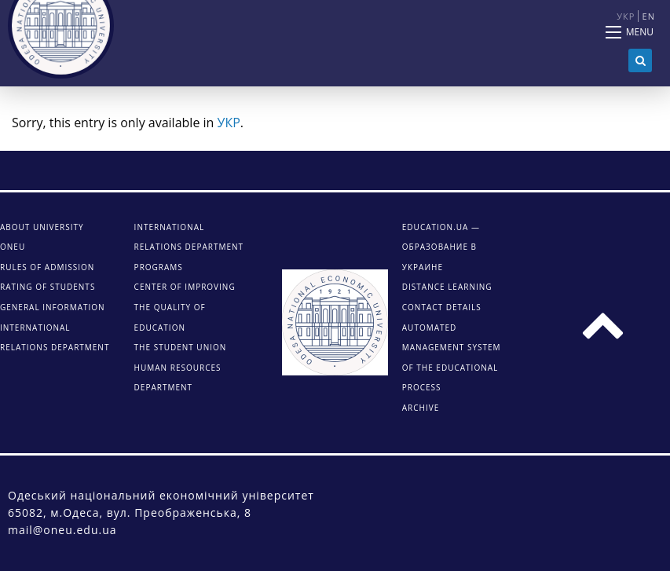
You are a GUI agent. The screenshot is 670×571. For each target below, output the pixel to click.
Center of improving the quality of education (185, 306)
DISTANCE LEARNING (447, 286)
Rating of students (47, 286)
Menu (640, 31)
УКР (229, 122)
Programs (158, 267)
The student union (180, 347)
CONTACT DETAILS (441, 307)
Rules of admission (47, 267)
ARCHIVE (420, 407)
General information (52, 307)
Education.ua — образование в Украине (441, 247)
